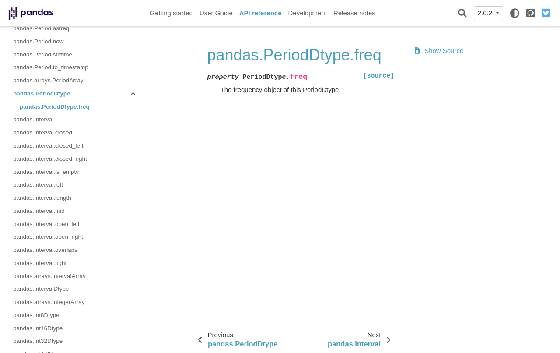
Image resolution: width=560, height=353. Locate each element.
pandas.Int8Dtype (36, 315)
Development (307, 13)
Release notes (354, 13)
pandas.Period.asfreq (41, 28)
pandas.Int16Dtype (38, 328)
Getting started (171, 13)
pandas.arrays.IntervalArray (49, 276)
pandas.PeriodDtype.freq (55, 106)
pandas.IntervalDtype (41, 289)
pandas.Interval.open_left (46, 224)
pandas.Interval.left (38, 184)
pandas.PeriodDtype (41, 93)
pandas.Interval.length (42, 197)
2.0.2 (486, 13)
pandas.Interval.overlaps (45, 250)
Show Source (439, 50)
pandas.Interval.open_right (48, 236)
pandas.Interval (33, 119)
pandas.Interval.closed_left (48, 145)
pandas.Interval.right (39, 263)
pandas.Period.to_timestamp (50, 67)
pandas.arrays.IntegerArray (49, 302)
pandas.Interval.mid (39, 211)
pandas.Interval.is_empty (46, 172)
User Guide (216, 13)
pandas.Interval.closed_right (50, 158)
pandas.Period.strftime (42, 54)
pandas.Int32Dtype (38, 341)
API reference (260, 13)
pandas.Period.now (38, 41)
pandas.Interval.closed (42, 132)
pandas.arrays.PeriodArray (48, 80)
